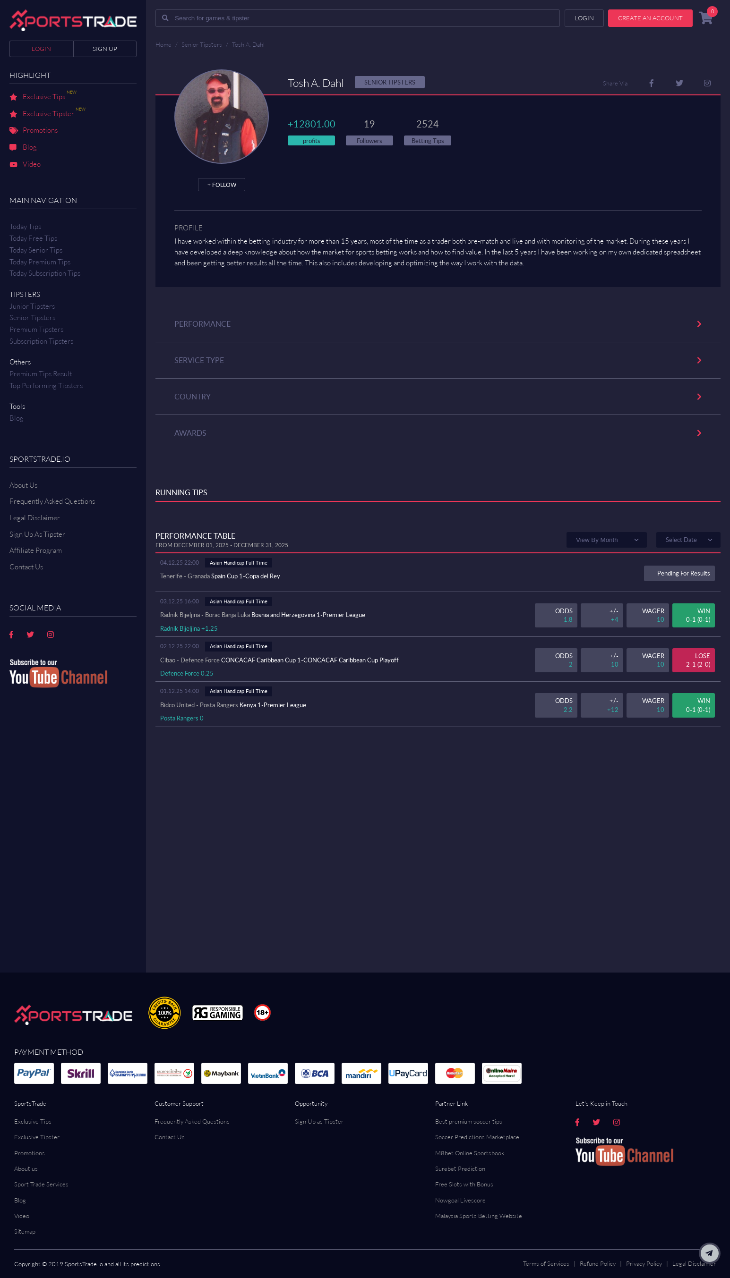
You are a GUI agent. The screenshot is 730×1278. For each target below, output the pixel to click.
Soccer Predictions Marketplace (477, 1137)
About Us (23, 485)
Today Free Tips (33, 238)
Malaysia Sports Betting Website (478, 1215)
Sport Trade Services (41, 1184)
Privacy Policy (644, 1263)
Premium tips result (40, 373)
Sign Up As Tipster (37, 534)
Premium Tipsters (36, 329)
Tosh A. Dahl (248, 44)
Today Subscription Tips (44, 273)
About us (26, 1168)
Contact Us (170, 1137)
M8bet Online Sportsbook (469, 1153)
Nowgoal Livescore (460, 1200)
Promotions (33, 131)
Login (41, 48)
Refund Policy (598, 1263)
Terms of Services (546, 1263)
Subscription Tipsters (41, 341)
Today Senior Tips (35, 249)
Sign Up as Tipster (319, 1121)
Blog (23, 148)
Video (25, 165)
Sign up (105, 48)
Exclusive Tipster (47, 114)
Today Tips (25, 226)
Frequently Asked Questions (52, 501)
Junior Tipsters (32, 306)
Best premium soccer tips (468, 1121)
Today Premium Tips (39, 261)
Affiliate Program (35, 550)
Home (163, 44)
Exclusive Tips (43, 97)
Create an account (650, 18)
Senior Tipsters (32, 317)
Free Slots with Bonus (464, 1184)
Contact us (26, 566)
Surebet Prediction (460, 1168)
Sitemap (24, 1231)
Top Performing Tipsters (46, 385)
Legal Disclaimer (34, 517)
